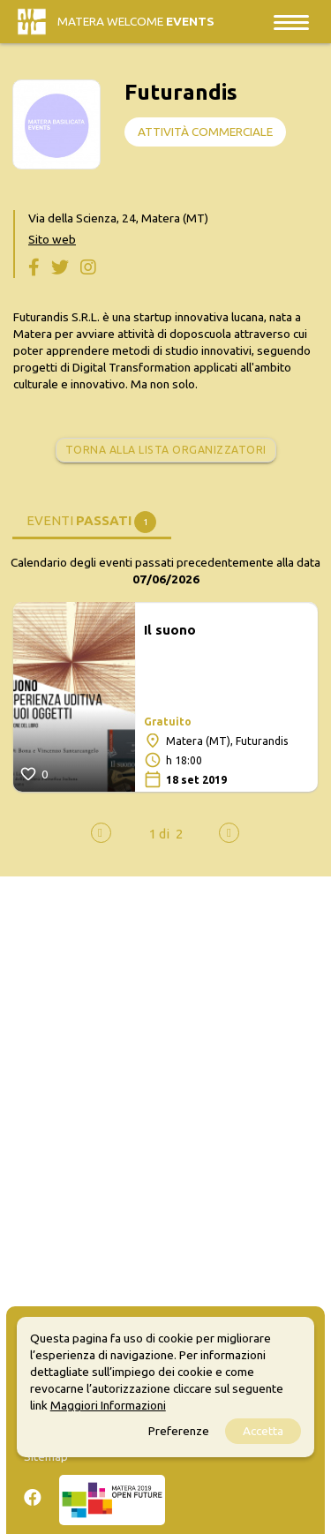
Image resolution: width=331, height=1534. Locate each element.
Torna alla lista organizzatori (166, 449)
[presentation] (101, 833)
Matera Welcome (135, 21)
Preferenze (178, 1431)
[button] (159, 833)
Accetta (263, 1431)
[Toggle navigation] (291, 21)
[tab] (91, 519)
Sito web (52, 239)
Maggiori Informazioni (108, 1405)
